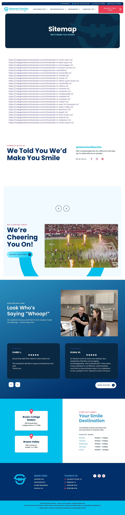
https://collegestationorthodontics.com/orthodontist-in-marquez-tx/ (39, 99)
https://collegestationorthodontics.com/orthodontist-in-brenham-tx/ (40, 109)
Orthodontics (58, 9)
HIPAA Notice (48, 505)
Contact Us (89, 9)
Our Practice (40, 9)
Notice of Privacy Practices (33, 505)
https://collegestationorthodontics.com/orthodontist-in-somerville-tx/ (40, 73)
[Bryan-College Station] (31, 411)
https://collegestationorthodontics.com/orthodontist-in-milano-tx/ (38, 86)
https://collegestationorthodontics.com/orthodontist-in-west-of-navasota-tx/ (44, 104)
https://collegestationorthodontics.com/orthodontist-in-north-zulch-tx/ (40, 60)
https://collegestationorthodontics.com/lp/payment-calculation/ (38, 70)
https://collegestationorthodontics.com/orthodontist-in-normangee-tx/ (41, 65)
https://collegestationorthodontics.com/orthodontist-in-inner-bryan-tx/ (41, 115)
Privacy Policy (59, 505)
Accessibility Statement (91, 505)
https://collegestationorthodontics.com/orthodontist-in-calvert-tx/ (38, 102)
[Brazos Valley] (31, 436)
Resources (74, 9)
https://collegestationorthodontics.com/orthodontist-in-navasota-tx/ (40, 91)
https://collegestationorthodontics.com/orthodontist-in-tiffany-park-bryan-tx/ (44, 81)
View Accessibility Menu (73, 505)
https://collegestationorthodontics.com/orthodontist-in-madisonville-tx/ (41, 94)
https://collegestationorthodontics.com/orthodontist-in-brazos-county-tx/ (42, 68)
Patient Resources (41, 485)
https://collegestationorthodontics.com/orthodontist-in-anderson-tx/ (40, 120)
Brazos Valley (31, 441)
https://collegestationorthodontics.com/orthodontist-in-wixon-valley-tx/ (41, 107)
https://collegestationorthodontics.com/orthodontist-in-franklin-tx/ (39, 75)
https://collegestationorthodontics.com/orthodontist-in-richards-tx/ (39, 88)
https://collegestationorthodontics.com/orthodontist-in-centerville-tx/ (40, 83)
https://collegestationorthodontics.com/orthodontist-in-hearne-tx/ (39, 117)
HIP (84, 508)
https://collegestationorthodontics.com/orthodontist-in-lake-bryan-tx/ (40, 62)
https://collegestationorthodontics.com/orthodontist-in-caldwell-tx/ (39, 96)
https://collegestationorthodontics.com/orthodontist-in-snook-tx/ (38, 78)
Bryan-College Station (31, 418)
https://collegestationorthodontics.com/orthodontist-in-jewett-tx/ (38, 112)
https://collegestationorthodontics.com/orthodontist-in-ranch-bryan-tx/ (41, 122)
